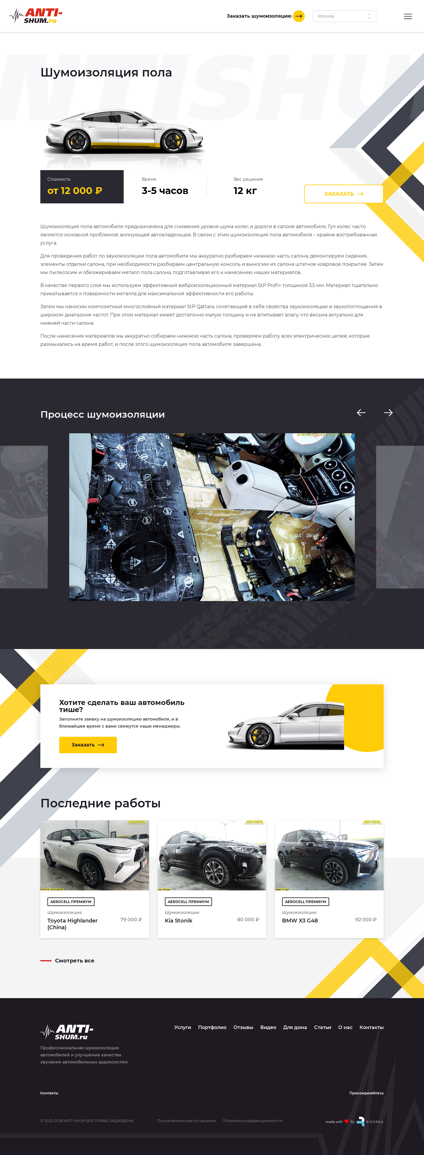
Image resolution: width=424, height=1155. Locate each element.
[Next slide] (388, 412)
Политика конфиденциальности (252, 1114)
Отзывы (243, 1020)
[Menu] (408, 16)
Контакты (372, 1020)
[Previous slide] (361, 412)
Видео (268, 1020)
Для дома (295, 1020)
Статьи (322, 1020)
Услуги (182, 1020)
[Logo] (35, 15)
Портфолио (212, 1020)
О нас (345, 1020)
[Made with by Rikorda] (355, 1114)
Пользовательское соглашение (186, 1114)
